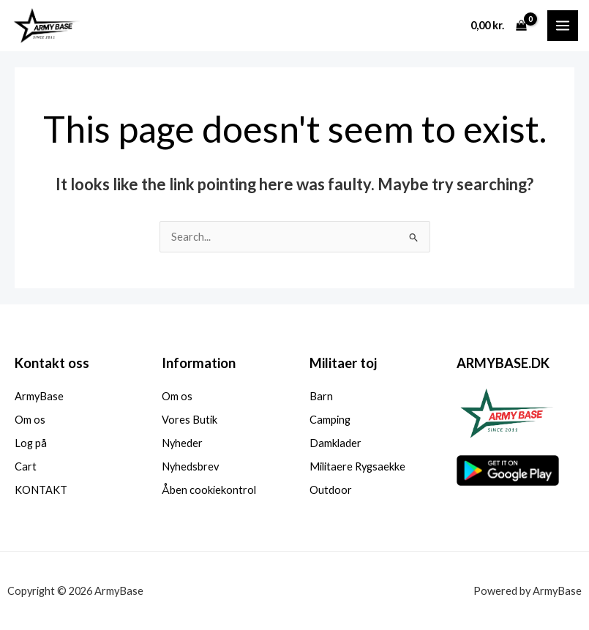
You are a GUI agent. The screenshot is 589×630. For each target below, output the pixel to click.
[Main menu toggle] (562, 25)
